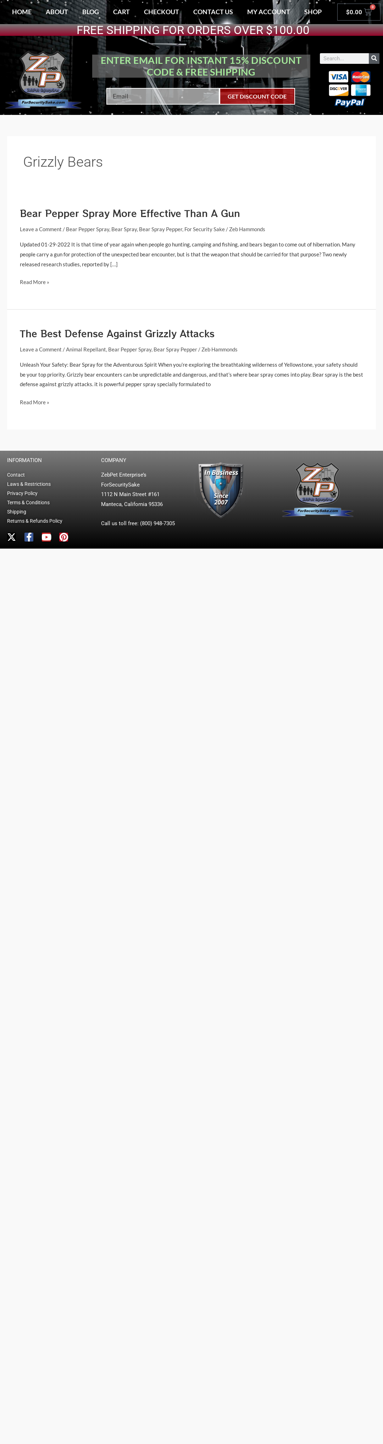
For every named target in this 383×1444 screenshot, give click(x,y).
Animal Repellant (86, 349)
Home (22, 12)
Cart (121, 12)
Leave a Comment (41, 229)
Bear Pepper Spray (87, 229)
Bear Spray (124, 229)
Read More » (34, 281)
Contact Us (213, 12)
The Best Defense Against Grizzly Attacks (117, 333)
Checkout (161, 12)
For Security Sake (204, 229)
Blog (90, 12)
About (57, 12)
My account (268, 12)
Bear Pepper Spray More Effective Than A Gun (130, 213)
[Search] (374, 58)
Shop (313, 12)
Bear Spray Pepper (160, 229)
